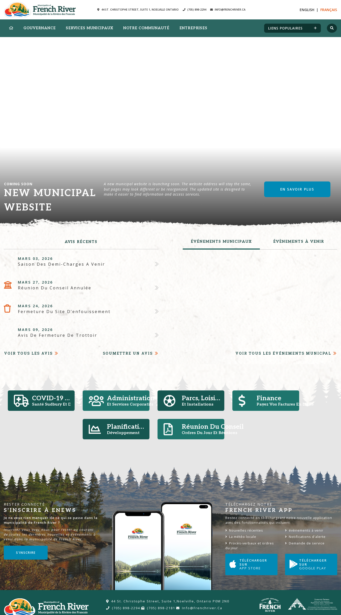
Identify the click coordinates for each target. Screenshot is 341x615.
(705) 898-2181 (158, 608)
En (307, 9)
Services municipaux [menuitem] (89, 28)
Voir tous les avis (28, 353)
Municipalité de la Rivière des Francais (40, 9)
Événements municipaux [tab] (221, 241)
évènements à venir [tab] (298, 241)
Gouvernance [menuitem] (39, 28)
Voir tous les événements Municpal (283, 353)
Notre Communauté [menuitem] (146, 28)
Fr (328, 9)
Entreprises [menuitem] (193, 28)
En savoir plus (297, 189)
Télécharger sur (251, 564)
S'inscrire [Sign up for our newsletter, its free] (26, 552)
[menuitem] (11, 28)
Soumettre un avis (128, 353)
